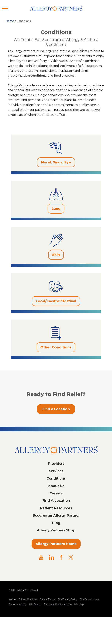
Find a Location (56, 409)
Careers (56, 493)
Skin (56, 255)
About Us (56, 486)
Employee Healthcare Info (58, 604)
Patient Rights (47, 599)
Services (56, 471)
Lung (56, 209)
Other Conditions (56, 347)
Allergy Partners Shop (56, 530)
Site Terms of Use (89, 599)
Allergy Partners (56, 12)
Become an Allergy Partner (56, 515)
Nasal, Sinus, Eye (56, 162)
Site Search (35, 604)
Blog (56, 523)
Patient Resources (56, 508)
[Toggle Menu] (5, 8)
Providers (56, 464)
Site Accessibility (17, 604)
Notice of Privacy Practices (23, 599)
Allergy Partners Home (56, 544)
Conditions (56, 478)
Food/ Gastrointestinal (56, 301)
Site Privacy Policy (67, 599)
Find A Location (56, 501)
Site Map (79, 604)
